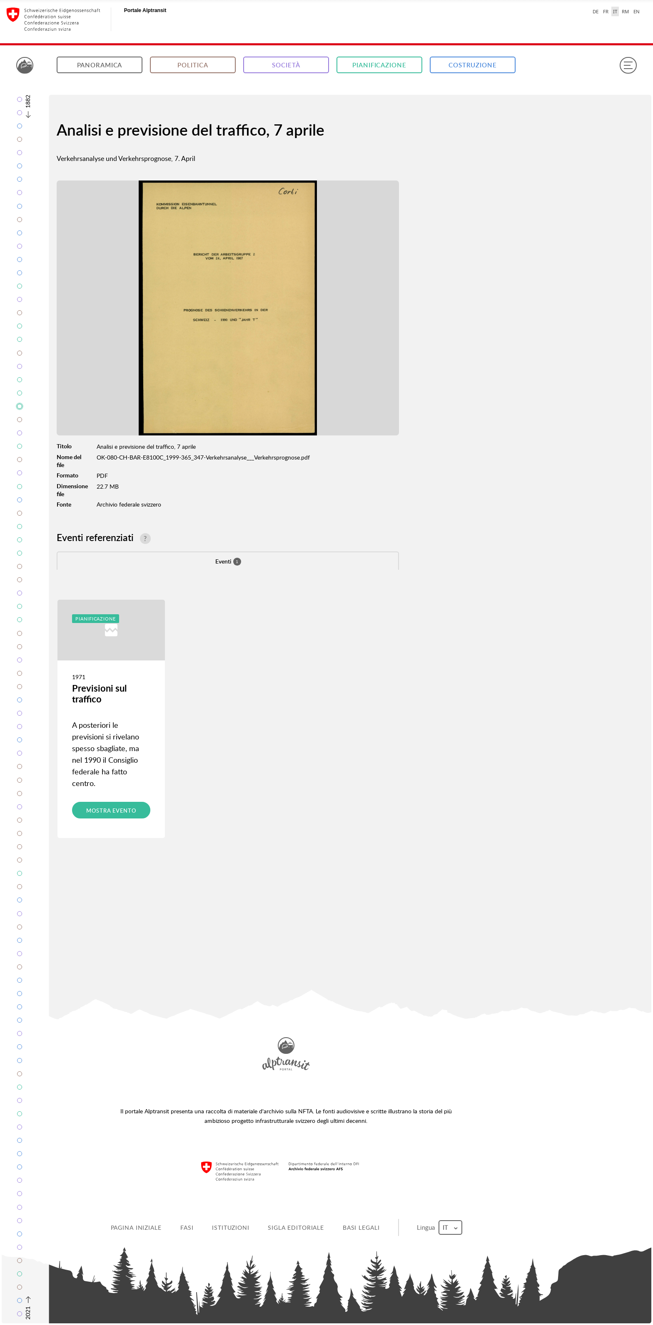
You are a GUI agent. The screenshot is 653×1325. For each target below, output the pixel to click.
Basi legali (361, 1227)
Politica (192, 65)
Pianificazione (379, 65)
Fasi (187, 1227)
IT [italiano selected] (615, 11)
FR (605, 11)
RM (625, 11)
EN (636, 11)
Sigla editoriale (296, 1227)
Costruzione (473, 65)
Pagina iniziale (136, 1227)
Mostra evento (111, 810)
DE (595, 11)
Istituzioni (230, 1227)
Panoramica (99, 65)
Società (286, 65)
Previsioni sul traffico (99, 693)
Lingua (439, 1227)
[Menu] (628, 65)
